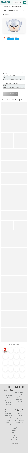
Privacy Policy (20, 396)
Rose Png (8, 417)
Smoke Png (19, 417)
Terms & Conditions (19, 392)
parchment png (8, 400)
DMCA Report (20, 394)
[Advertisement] (14, 56)
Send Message (10, 39)
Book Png (14, 435)
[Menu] (24, 2)
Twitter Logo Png (8, 413)
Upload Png (19, 397)
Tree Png (20, 415)
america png (8, 406)
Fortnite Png (19, 424)
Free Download (11, 94)
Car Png (14, 428)
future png (8, 402)
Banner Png (14, 439)
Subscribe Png (8, 411)
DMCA (16, 39)
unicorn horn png (8, 397)
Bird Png (14, 430)
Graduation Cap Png (19, 420)
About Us (20, 389)
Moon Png (19, 418)
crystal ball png (8, 395)
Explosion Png (19, 422)
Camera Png (19, 413)
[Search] (20, 2)
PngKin (8, 420)
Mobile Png (8, 422)
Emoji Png (14, 434)
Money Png (14, 427)
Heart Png (8, 424)
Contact (19, 390)
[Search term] (17, 2)
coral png (8, 404)
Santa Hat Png (8, 415)
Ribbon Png (8, 418)
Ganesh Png (14, 437)
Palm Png (20, 411)
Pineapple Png (14, 432)
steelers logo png (8, 399)
